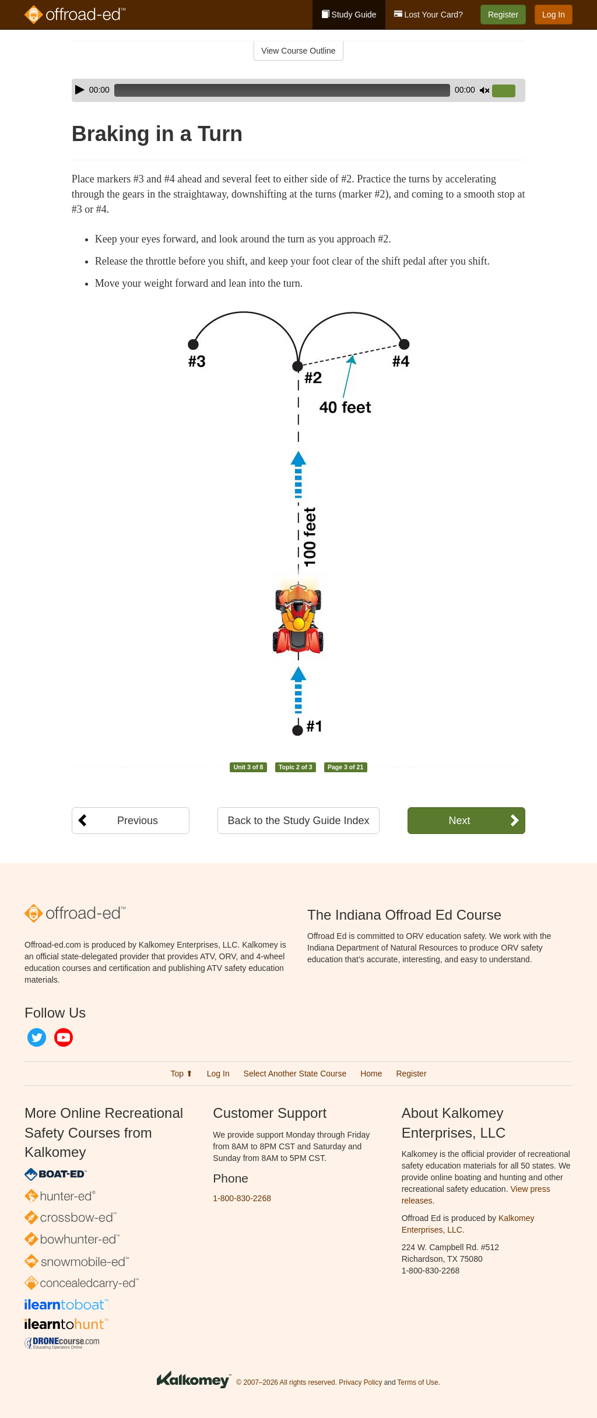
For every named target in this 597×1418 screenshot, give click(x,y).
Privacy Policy (360, 1382)
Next (459, 820)
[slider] (282, 90)
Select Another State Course (295, 1073)
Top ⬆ (181, 1073)
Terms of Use (418, 1382)
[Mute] (484, 90)
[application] (298, 90)
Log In (553, 14)
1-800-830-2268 (242, 1198)
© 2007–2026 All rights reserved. (286, 1382)
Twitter (36, 1037)
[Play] (80, 89)
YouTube (63, 1037)
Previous (137, 820)
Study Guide (349, 14)
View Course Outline (298, 50)
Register (503, 14)
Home (371, 1073)
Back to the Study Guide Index (298, 820)
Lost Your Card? (428, 14)
